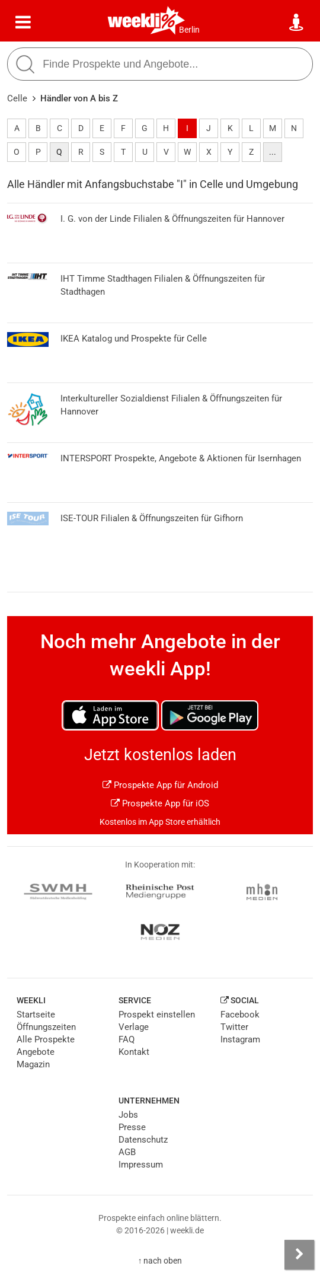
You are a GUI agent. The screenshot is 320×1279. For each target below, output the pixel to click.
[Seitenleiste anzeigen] (299, 1255)
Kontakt (134, 1052)
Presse (132, 1127)
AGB (127, 1152)
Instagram (240, 1039)
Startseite (36, 1014)
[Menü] (23, 22)
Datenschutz (143, 1139)
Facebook (240, 1014)
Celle (17, 98)
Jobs (128, 1114)
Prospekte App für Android (160, 785)
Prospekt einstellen (157, 1014)
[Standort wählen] (297, 22)
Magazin (33, 1064)
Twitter (234, 1027)
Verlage (134, 1027)
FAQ (127, 1039)
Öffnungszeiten (46, 1027)
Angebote (36, 1052)
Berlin (189, 29)
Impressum (141, 1164)
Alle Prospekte (46, 1039)
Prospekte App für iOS (160, 803)
